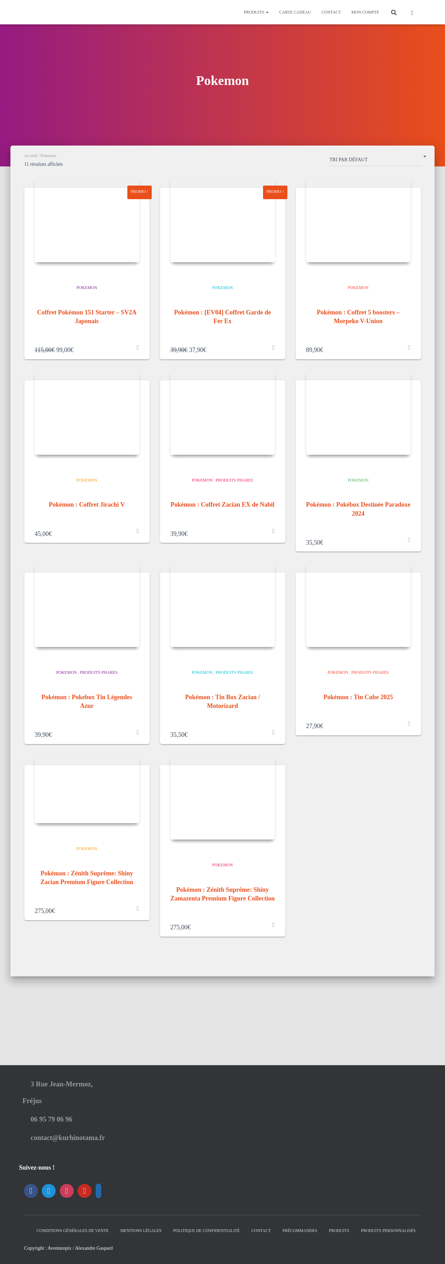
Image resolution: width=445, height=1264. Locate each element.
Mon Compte (365, 12)
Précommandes (300, 1230)
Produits (256, 12)
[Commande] (375, 161)
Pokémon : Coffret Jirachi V (87, 543)
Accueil (30, 155)
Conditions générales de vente (73, 1230)
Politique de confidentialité (206, 1230)
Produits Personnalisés (388, 1230)
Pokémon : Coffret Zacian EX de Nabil (222, 543)
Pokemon (87, 307)
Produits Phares (234, 519)
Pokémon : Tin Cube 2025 (358, 755)
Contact (331, 12)
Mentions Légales (140, 1230)
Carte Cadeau (295, 12)
